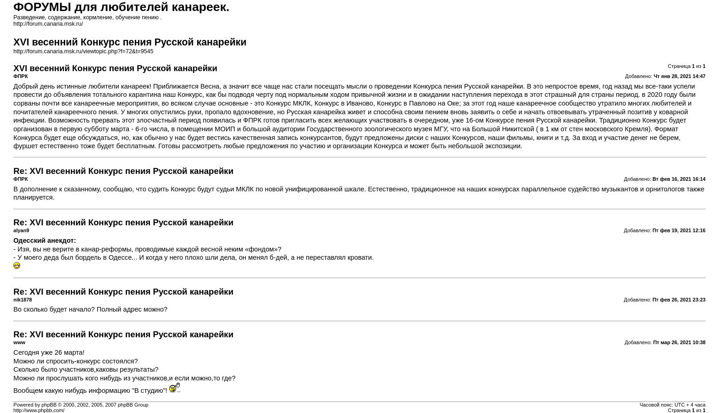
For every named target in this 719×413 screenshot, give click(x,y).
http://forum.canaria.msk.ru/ (48, 24)
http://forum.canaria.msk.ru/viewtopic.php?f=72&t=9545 (83, 51)
